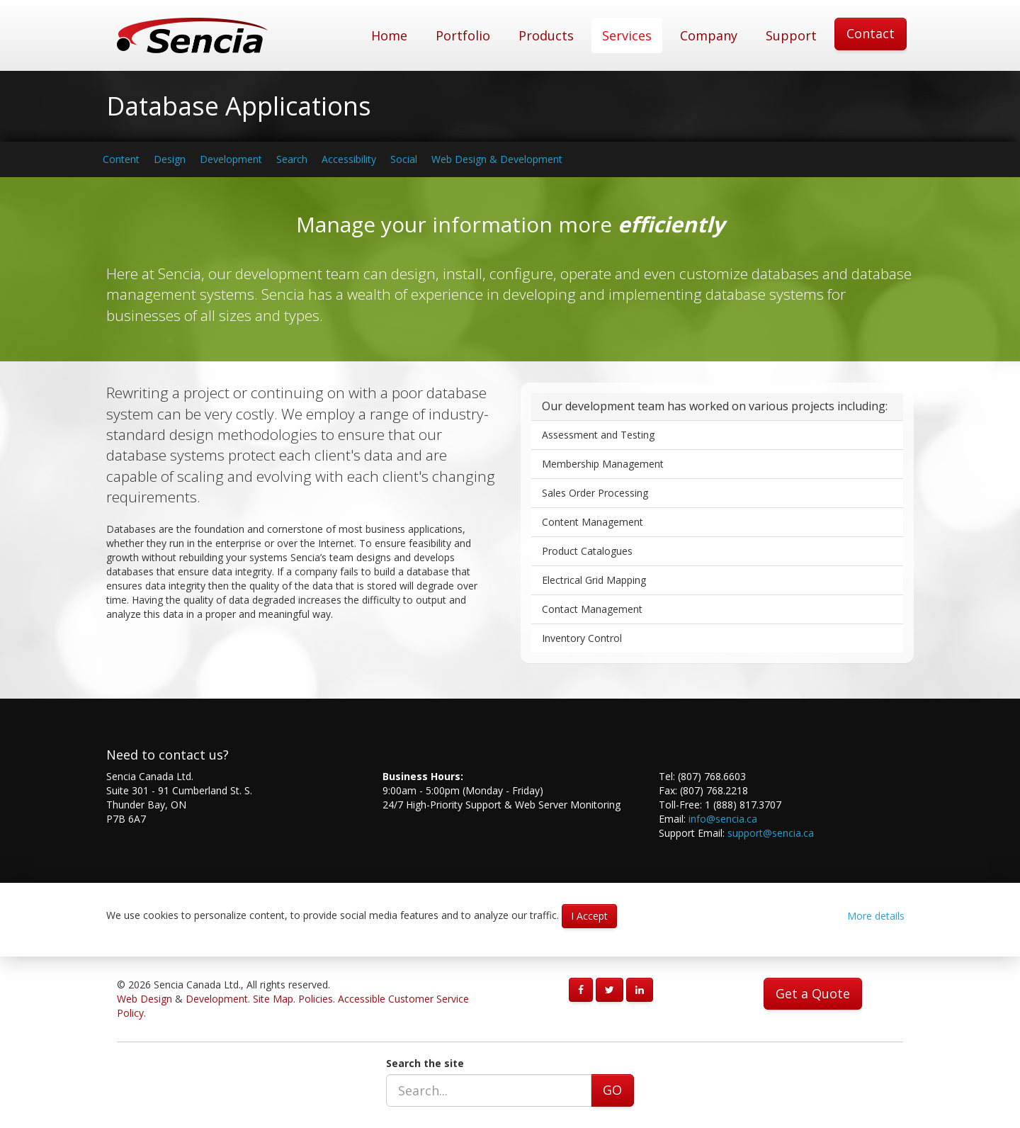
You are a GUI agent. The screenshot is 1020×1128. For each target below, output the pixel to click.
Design (170, 159)
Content (121, 159)
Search (291, 159)
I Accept (589, 916)
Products (546, 35)
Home (389, 35)
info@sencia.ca (722, 818)
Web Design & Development (496, 159)
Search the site (425, 1063)
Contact (870, 33)
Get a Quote (813, 993)
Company (708, 35)
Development (231, 159)
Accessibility (349, 159)
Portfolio (463, 35)
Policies (315, 998)
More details (876, 916)
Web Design (144, 998)
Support (791, 35)
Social (403, 159)
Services (627, 35)
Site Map (273, 998)
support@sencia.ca (770, 833)
